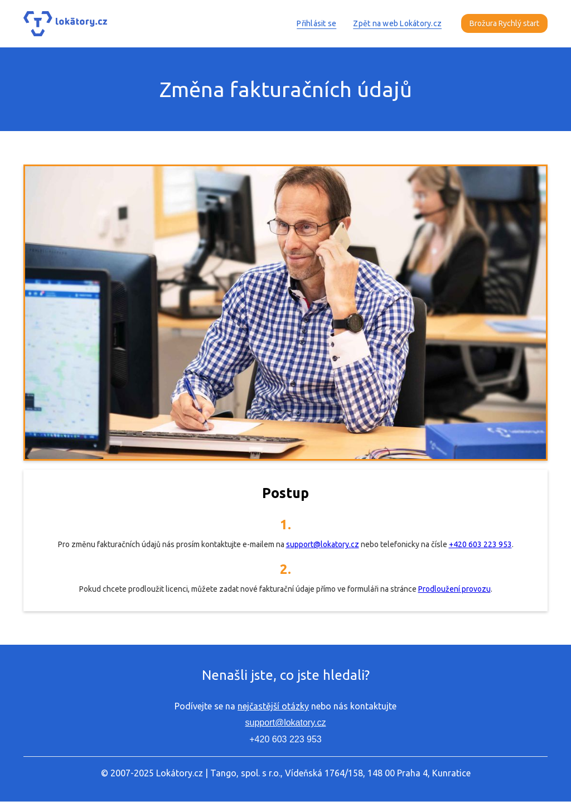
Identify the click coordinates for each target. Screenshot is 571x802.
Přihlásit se (316, 23)
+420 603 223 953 (480, 544)
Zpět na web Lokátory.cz (397, 23)
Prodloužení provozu (454, 588)
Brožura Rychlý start (504, 23)
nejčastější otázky (273, 706)
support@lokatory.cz (322, 544)
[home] (65, 23)
